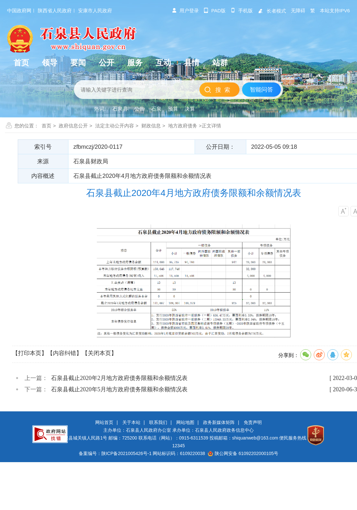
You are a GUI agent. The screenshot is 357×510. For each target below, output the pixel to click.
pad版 (215, 10)
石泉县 (120, 109)
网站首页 (104, 422)
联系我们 (158, 422)
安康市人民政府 (95, 10)
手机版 (241, 10)
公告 (139, 109)
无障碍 (298, 10)
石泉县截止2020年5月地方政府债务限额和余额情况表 (119, 389)
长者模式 (272, 11)
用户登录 (185, 10)
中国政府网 (19, 10)
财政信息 (151, 125)
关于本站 (131, 422)
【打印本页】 (29, 353)
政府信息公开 (73, 125)
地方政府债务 (182, 125)
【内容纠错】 (64, 353)
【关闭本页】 (99, 353)
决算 (190, 109)
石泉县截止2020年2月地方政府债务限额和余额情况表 (119, 378)
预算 (173, 109)
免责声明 (253, 422)
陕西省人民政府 (55, 10)
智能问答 (261, 89)
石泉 (156, 109)
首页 (46, 125)
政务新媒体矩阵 (219, 422)
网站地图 (185, 422)
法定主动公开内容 (114, 125)
